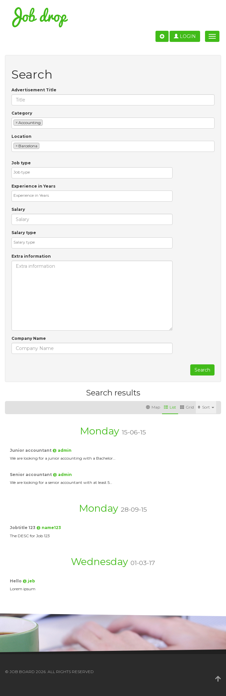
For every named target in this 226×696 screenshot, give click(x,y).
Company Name (28, 338)
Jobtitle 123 (23, 527)
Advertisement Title (33, 89)
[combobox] (113, 123)
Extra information (31, 256)
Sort (206, 407)
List (170, 407)
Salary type (23, 232)
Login (185, 36)
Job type (21, 162)
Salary (18, 209)
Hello (16, 580)
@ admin (62, 450)
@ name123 (48, 527)
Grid (187, 407)
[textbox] (45, 122)
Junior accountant (31, 450)
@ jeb (29, 580)
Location (21, 136)
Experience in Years (33, 186)
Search (202, 370)
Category (21, 113)
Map (153, 407)
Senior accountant (31, 474)
